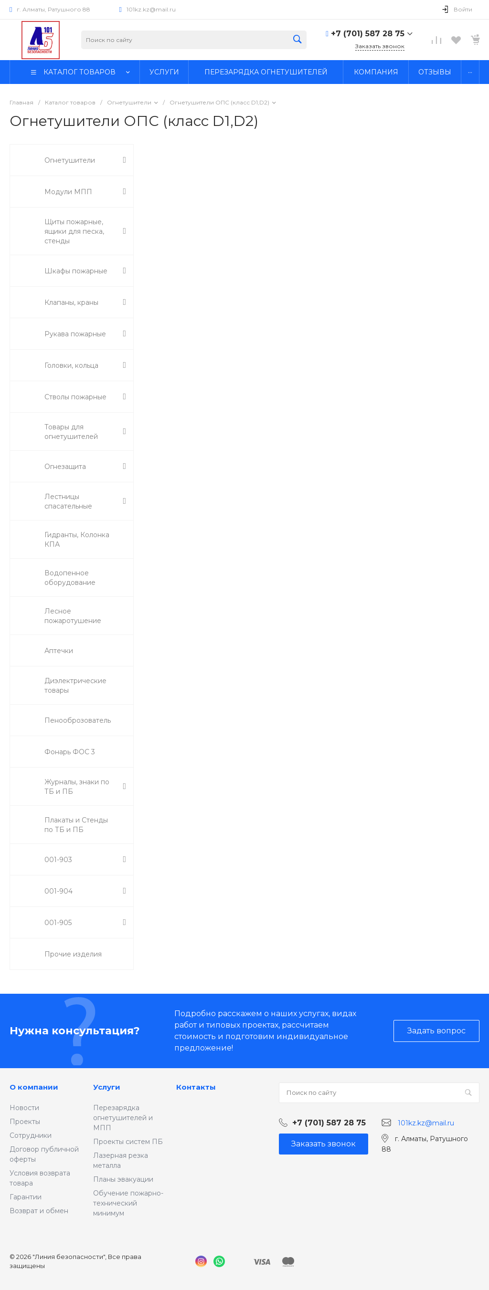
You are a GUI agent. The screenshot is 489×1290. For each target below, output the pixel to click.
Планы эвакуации (123, 1179)
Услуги (106, 1087)
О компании (34, 1087)
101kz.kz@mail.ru (151, 9)
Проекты (25, 1121)
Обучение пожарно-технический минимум (128, 1203)
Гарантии (26, 1197)
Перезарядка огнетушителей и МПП (123, 1117)
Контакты (196, 1087)
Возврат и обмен (39, 1211)
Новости (24, 1107)
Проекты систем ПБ (128, 1141)
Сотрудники (31, 1135)
